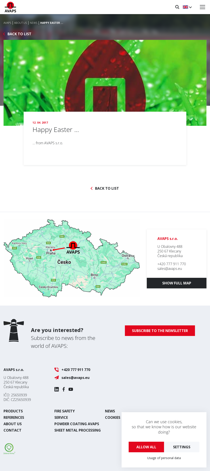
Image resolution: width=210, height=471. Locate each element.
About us (13, 423)
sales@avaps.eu (169, 268)
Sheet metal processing (77, 430)
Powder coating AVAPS (76, 423)
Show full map (176, 283)
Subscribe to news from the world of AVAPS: (63, 337)
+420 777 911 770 (171, 263)
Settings (181, 447)
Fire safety (64, 411)
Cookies (112, 417)
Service (61, 417)
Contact (12, 430)
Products (13, 411)
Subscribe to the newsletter (160, 330)
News (110, 411)
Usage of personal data (164, 458)
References (14, 417)
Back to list (19, 34)
